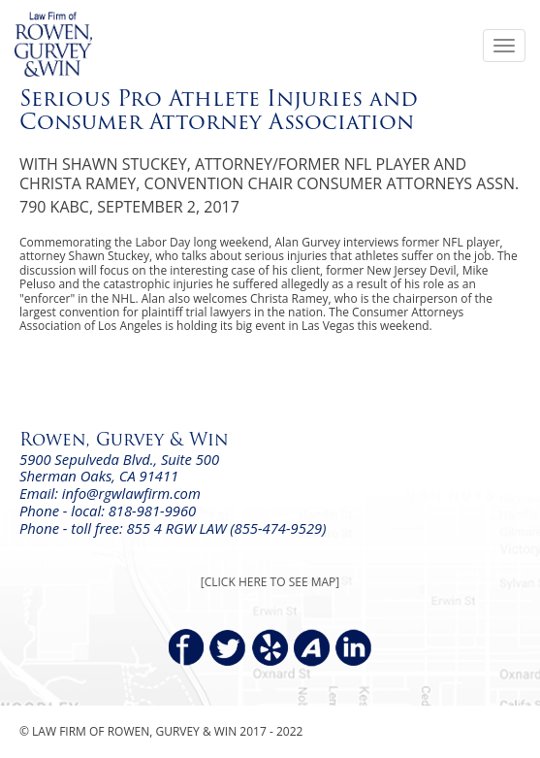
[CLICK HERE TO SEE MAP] (270, 582)
